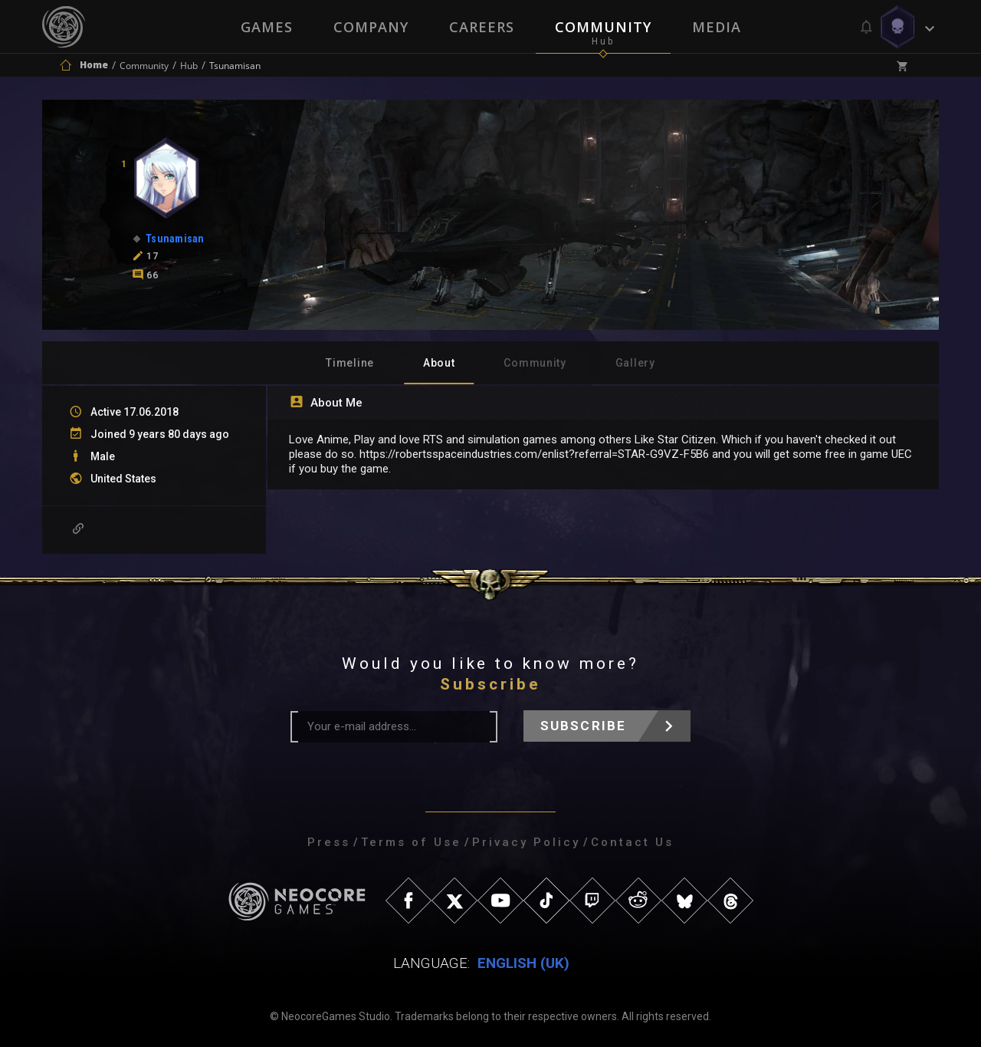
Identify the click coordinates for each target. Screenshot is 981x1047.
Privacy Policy (526, 842)
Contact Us (632, 842)
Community (604, 27)
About (439, 363)
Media (718, 27)
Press (328, 842)
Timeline (350, 363)
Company (370, 27)
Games (265, 27)
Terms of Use (411, 842)
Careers (481, 27)
